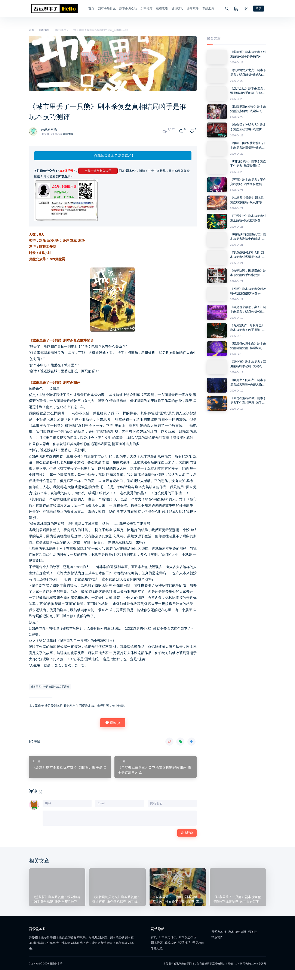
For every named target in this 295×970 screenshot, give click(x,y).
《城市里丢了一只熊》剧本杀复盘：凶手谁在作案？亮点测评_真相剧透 (177, 898)
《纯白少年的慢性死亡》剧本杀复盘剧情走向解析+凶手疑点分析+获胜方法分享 (248, 236)
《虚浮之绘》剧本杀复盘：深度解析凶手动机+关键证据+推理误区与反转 (248, 90)
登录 (260, 8)
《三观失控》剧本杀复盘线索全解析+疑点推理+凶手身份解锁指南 (248, 217)
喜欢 (112, 722)
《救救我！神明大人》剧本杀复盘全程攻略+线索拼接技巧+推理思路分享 (248, 127)
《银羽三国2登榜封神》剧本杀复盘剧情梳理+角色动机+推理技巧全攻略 (247, 145)
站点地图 (217, 936)
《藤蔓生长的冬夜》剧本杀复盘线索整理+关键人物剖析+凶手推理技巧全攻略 (248, 382)
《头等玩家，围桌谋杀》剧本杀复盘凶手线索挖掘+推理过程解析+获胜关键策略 (248, 272)
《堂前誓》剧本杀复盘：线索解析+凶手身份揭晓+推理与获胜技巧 (248, 54)
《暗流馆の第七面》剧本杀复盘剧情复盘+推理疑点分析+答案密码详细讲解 (248, 345)
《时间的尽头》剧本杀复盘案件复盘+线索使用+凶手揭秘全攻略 (248, 163)
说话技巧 (176, 8)
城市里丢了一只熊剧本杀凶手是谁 (50, 686)
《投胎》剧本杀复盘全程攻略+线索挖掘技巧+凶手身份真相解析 (248, 290)
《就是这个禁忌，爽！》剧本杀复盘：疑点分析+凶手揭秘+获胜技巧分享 (248, 309)
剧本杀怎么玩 (127, 8)
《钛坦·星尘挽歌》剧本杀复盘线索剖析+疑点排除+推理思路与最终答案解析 (247, 199)
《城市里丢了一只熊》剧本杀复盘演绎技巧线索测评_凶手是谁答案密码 (237, 898)
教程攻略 (160, 8)
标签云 (252, 931)
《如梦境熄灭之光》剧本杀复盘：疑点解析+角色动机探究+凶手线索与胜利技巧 (248, 72)
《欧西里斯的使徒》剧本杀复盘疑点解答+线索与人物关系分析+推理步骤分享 (248, 108)
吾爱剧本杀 (49, 129)
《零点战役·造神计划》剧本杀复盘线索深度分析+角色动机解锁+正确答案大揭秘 (247, 254)
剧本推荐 (145, 8)
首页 (90, 8)
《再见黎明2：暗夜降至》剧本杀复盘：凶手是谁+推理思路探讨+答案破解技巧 (247, 327)
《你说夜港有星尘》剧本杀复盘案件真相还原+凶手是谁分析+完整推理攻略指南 (248, 400)
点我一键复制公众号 (97, 170)
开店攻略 (191, 8)
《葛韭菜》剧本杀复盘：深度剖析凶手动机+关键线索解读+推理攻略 (248, 363)
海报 (34, 741)
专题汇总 (207, 8)
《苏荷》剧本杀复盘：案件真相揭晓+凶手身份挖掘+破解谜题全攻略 (248, 181)
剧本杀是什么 (105, 8)
